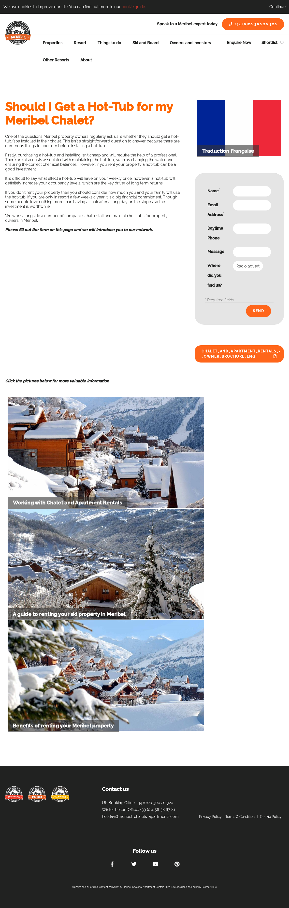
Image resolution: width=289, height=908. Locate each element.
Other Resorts (56, 60)
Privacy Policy (210, 817)
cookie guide (133, 6)
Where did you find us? (214, 275)
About (86, 60)
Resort (80, 43)
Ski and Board (145, 43)
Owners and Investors (190, 43)
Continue (277, 6)
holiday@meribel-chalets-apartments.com (140, 816)
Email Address (215, 210)
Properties (52, 43)
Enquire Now (239, 42)
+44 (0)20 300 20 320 (253, 24)
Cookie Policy (271, 817)
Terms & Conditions (240, 817)
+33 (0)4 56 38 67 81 (157, 809)
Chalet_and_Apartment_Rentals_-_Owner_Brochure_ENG (241, 353)
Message (215, 251)
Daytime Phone (215, 233)
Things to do (109, 43)
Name (213, 190)
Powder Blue (209, 887)
